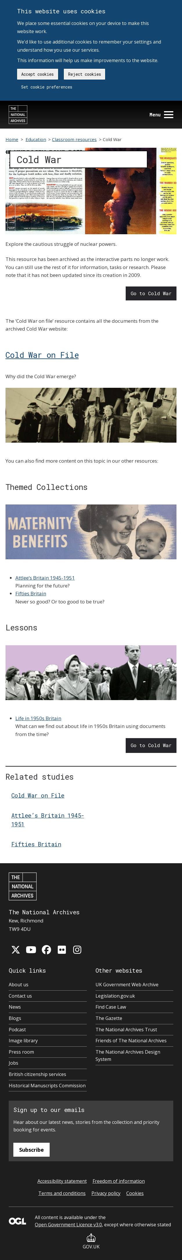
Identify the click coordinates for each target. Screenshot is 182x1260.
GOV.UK (91, 1241)
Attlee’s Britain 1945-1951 (45, 577)
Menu (161, 114)
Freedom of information (119, 1181)
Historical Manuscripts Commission (47, 1085)
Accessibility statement (62, 1181)
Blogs (15, 1018)
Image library (23, 1040)
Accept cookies (37, 74)
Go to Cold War (151, 293)
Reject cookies (84, 74)
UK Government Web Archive (126, 984)
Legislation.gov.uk (115, 996)
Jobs (13, 1063)
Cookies (135, 1193)
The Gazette (108, 1018)
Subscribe (31, 1149)
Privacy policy (105, 1193)
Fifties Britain (30, 593)
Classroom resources (74, 139)
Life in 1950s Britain (38, 718)
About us (18, 984)
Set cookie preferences (46, 87)
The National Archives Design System (127, 1056)
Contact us (20, 996)
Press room (21, 1052)
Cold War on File (42, 354)
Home (12, 139)
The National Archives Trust (126, 1029)
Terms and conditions (62, 1193)
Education (36, 139)
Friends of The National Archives (131, 1040)
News (15, 1007)
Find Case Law (110, 1007)
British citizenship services (37, 1074)
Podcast (17, 1029)
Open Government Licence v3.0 (68, 1224)
